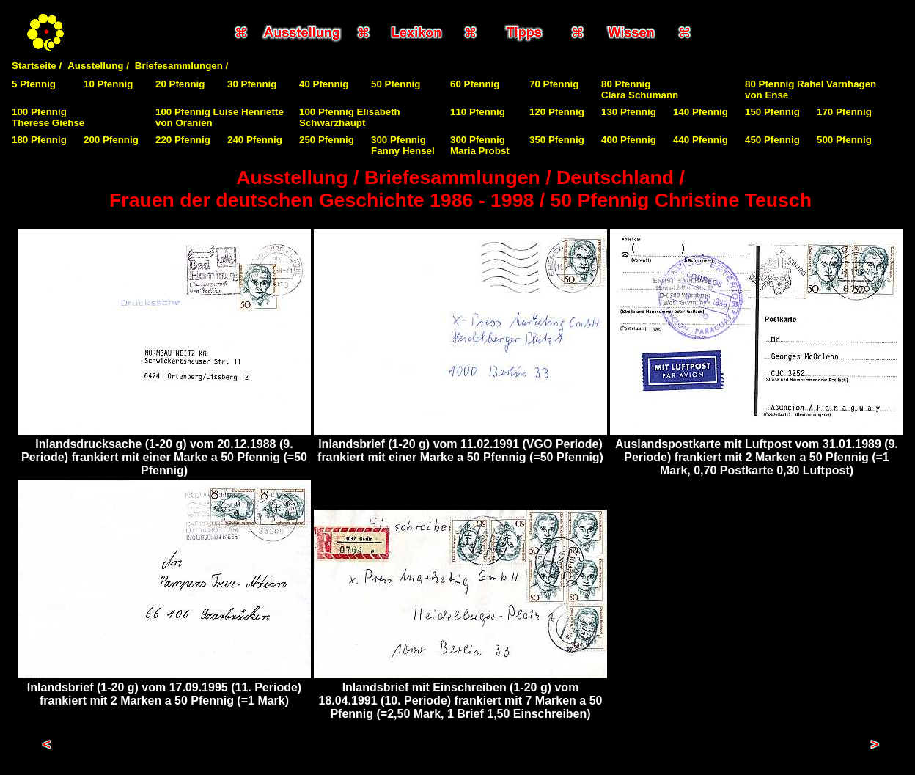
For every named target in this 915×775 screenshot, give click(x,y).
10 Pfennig (108, 83)
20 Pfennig (180, 83)
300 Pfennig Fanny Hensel (403, 145)
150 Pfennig (772, 111)
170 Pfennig (844, 111)
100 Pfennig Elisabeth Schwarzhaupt (349, 117)
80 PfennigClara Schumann (639, 89)
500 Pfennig (844, 139)
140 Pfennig (700, 111)
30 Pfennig (251, 83)
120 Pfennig (556, 111)
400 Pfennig (628, 139)
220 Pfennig (182, 139)
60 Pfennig (474, 83)
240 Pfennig (254, 139)
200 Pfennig (111, 139)
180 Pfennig (39, 139)
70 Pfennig (553, 83)
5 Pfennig (34, 83)
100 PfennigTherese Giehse (48, 117)
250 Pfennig (326, 139)
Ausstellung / (98, 65)
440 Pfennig (700, 139)
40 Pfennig (323, 83)
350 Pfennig (556, 139)
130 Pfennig (628, 111)
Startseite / (37, 65)
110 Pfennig (477, 111)
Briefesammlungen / (181, 65)
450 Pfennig (772, 139)
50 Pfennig (395, 83)
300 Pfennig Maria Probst (480, 145)
